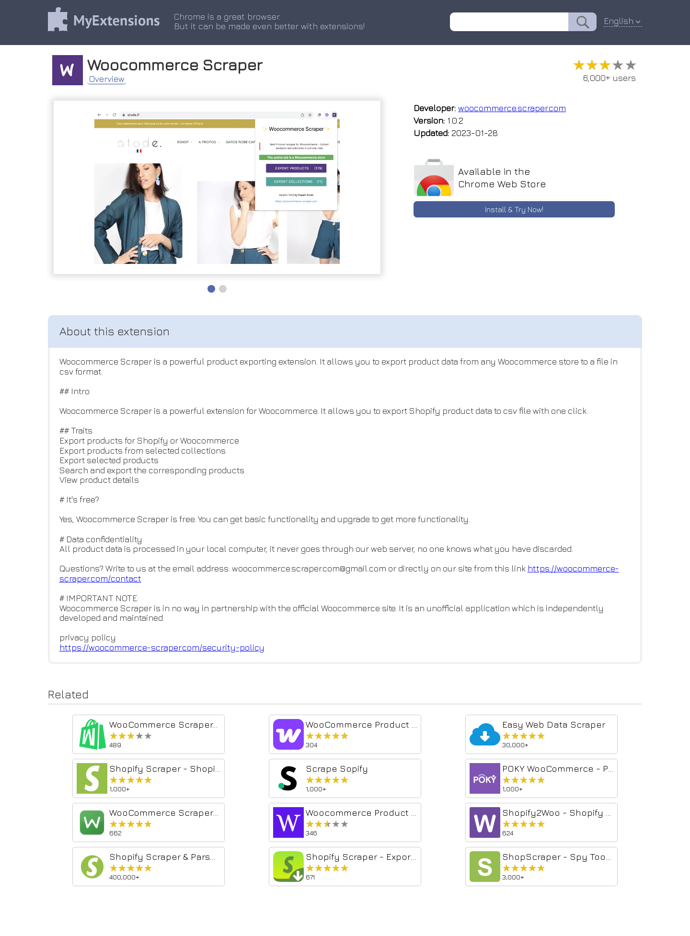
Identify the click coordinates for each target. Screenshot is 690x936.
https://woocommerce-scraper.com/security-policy (161, 649)
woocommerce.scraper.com (512, 108)
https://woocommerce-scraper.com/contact (146, 580)
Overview (108, 78)
